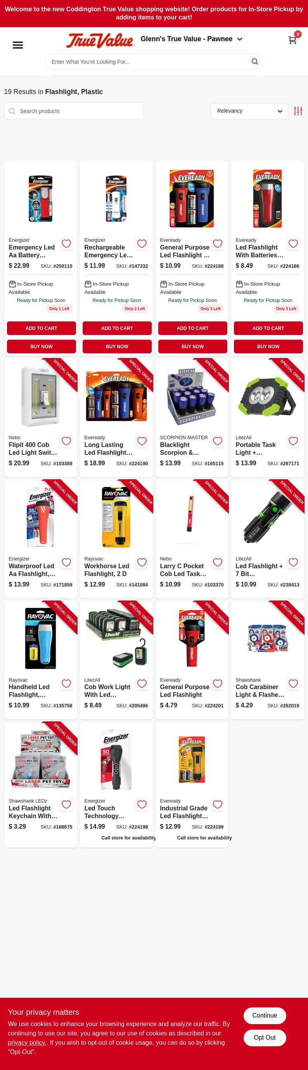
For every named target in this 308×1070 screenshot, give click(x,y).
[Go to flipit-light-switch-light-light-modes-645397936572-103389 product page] (40, 418)
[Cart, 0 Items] (292, 40)
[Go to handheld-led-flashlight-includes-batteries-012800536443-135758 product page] (40, 660)
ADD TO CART (41, 328)
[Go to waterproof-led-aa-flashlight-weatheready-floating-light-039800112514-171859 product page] (40, 539)
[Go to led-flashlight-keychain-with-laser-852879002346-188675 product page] (40, 785)
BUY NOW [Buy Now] (41, 346)
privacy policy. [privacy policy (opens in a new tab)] (27, 1042)
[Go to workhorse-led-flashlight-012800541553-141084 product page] (116, 539)
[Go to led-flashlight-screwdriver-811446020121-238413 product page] (267, 539)
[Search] (255, 61)
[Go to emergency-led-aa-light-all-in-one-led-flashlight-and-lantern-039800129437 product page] (40, 258)
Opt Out (264, 1037)
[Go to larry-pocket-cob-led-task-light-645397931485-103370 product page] (192, 539)
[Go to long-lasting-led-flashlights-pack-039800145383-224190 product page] (116, 418)
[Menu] (18, 45)
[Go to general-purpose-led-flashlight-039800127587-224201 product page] (192, 660)
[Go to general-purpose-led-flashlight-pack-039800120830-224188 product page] (192, 258)
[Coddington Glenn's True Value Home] (100, 41)
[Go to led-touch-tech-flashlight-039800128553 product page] (116, 785)
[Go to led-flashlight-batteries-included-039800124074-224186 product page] (267, 258)
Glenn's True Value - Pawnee (191, 39)
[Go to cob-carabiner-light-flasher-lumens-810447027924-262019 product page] (267, 660)
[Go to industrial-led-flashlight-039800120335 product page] (192, 785)
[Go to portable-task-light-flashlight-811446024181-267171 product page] (267, 418)
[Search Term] (154, 62)
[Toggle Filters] (298, 110)
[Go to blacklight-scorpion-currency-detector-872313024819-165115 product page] (192, 418)
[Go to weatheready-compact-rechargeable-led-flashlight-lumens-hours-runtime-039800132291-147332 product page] (116, 258)
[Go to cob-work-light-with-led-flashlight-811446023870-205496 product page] (116, 660)
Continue (264, 1015)
